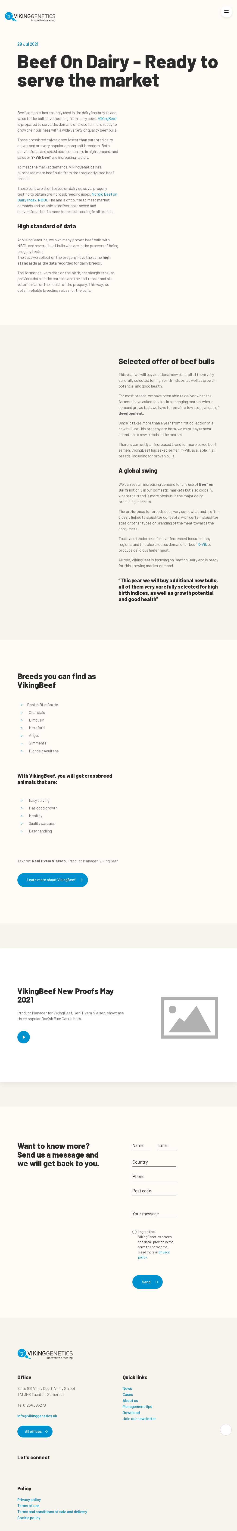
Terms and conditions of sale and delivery (52, 1510)
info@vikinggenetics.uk (37, 1414)
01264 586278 (34, 1404)
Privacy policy (29, 1498)
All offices (36, 1430)
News (127, 1387)
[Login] (210, 17)
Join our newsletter (139, 1417)
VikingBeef (107, 118)
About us (130, 1399)
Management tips (137, 1405)
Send (149, 1280)
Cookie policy (28, 1517)
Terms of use (28, 1504)
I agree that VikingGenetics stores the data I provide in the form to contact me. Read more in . (156, 1244)
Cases (128, 1393)
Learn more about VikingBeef (54, 879)
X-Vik (202, 544)
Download (131, 1411)
